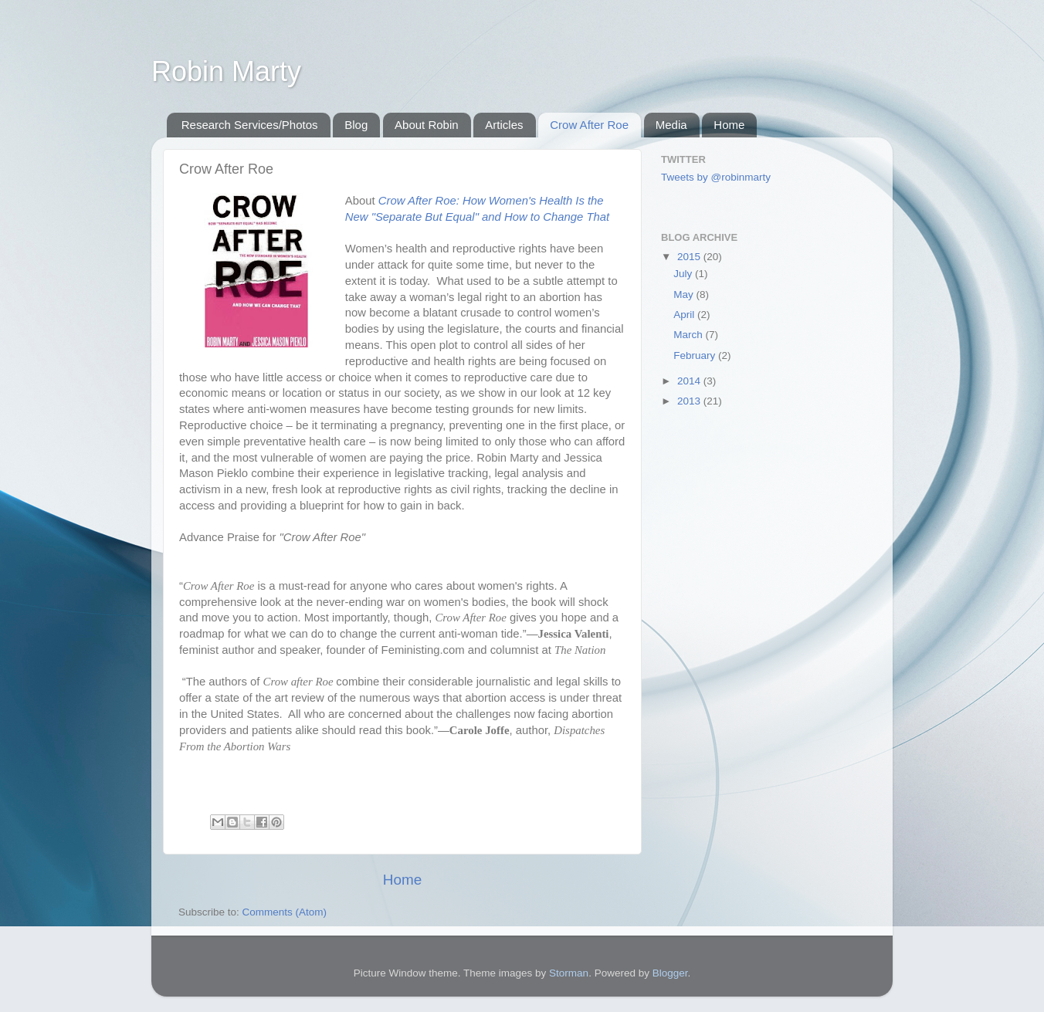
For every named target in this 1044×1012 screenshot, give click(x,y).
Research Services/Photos (249, 124)
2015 (690, 256)
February (695, 355)
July (684, 273)
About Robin (427, 124)
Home (729, 124)
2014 (690, 381)
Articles (504, 124)
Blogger (670, 973)
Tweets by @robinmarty (716, 177)
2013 (690, 401)
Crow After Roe (589, 124)
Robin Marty (226, 71)
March (689, 334)
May (684, 294)
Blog (356, 124)
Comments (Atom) (284, 912)
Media (671, 124)
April (685, 314)
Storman (568, 973)
